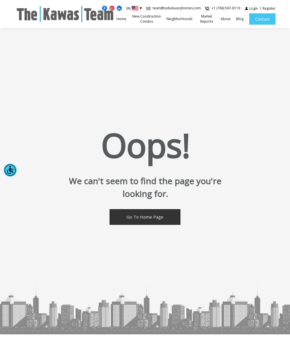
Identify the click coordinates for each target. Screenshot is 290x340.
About (226, 18)
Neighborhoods (179, 18)
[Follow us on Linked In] (119, 8)
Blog (240, 18)
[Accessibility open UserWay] (10, 170)
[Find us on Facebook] (104, 8)
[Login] (251, 8)
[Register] (269, 8)
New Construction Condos (146, 19)
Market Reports (206, 19)
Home (121, 18)
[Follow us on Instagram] (111, 8)
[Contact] (262, 19)
